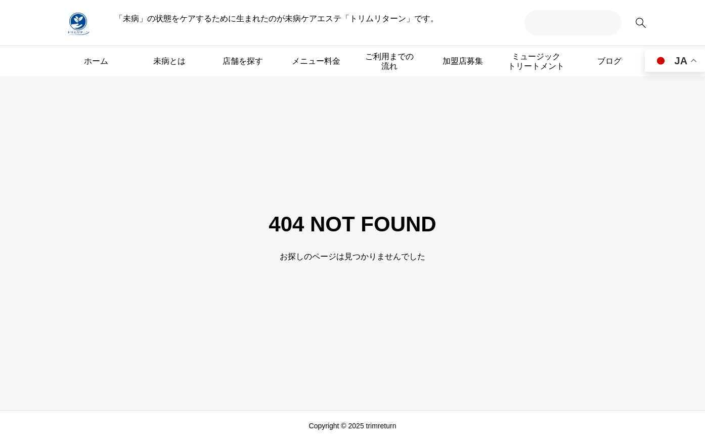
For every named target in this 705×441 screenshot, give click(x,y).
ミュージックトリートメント (536, 61)
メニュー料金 (316, 61)
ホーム (96, 61)
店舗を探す (243, 61)
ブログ (609, 61)
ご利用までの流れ (389, 61)
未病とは (169, 61)
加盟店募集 (463, 61)
